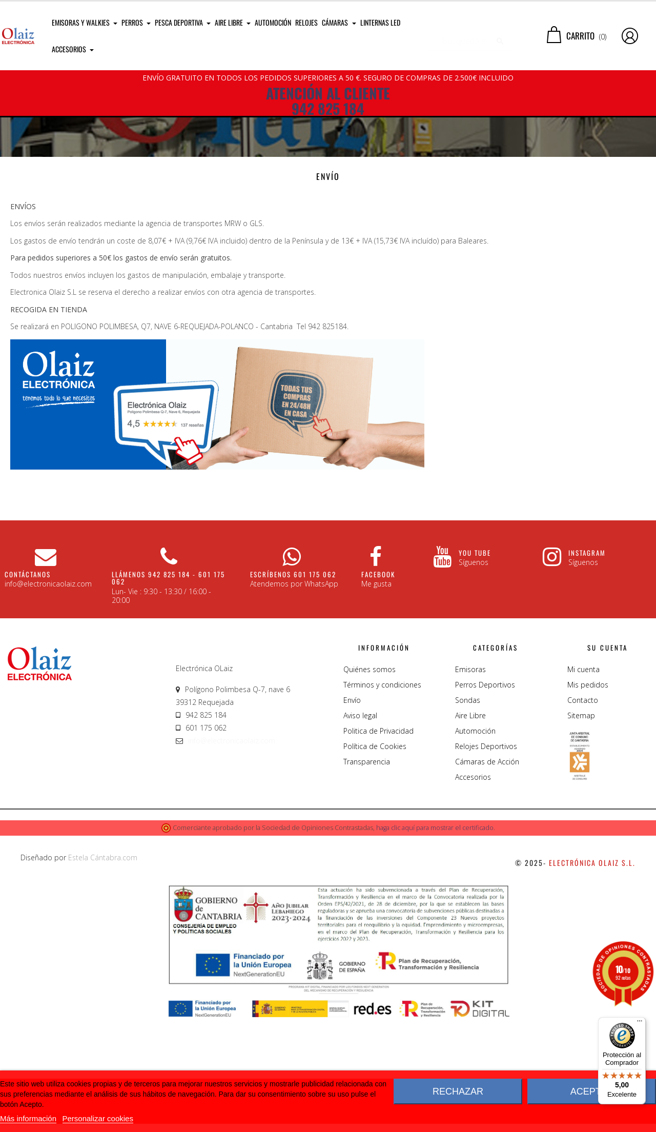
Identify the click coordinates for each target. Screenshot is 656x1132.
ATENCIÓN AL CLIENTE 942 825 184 (328, 101)
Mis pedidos (587, 799)
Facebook (378, 688)
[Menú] (639, 1023)
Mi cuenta (583, 784)
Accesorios (473, 891)
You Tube (475, 667)
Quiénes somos (369, 784)
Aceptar (591, 1091)
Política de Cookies (374, 860)
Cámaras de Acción (487, 876)
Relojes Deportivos (486, 860)
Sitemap (581, 830)
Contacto (582, 814)
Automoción (475, 845)
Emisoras (470, 784)
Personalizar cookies (98, 1118)
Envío (352, 814)
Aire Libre (470, 830)
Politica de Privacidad (378, 845)
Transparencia (366, 876)
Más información (28, 1118)
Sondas (467, 814)
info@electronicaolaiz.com (231, 855)
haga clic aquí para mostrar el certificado (435, 942)
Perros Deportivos (485, 799)
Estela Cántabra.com (102, 972)
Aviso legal (360, 830)
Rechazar (458, 1091)
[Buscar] (469, 36)
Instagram (587, 667)
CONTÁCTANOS (28, 688)
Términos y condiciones (382, 799)
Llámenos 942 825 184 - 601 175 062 (168, 692)
